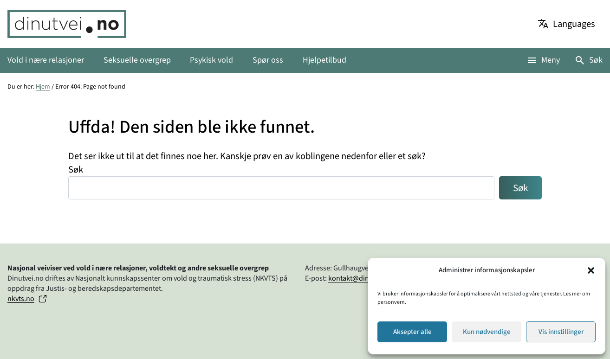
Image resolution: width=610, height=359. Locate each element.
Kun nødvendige (487, 332)
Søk (596, 60)
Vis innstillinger (561, 332)
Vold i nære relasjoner (45, 60)
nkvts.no (20, 299)
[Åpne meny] (543, 60)
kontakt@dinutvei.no (361, 278)
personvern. (391, 302)
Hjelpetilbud (324, 60)
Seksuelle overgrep (137, 60)
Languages (574, 24)
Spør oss (268, 60)
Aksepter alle (412, 332)
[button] (591, 270)
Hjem (43, 86)
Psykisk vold (211, 60)
